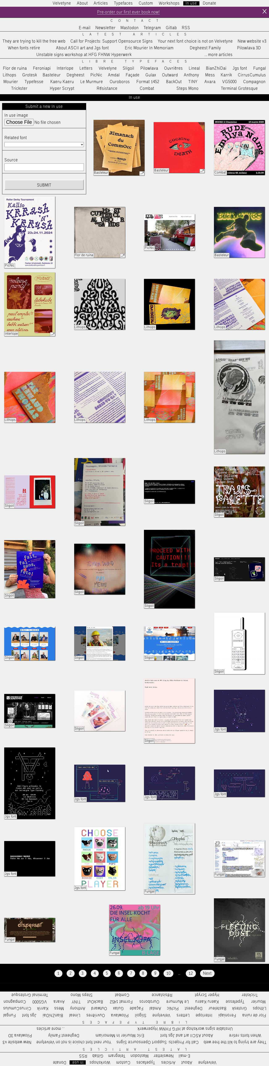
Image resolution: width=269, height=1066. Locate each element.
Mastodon (129, 28)
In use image (16, 115)
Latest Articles (137, 34)
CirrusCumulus (252, 75)
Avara (210, 82)
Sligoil (128, 68)
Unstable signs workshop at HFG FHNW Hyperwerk (84, 55)
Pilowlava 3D (249, 48)
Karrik (226, 75)
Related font (15, 138)
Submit (44, 185)
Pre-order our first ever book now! (128, 12)
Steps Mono (188, 88)
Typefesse (34, 82)
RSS (186, 28)
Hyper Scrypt (62, 88)
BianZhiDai (216, 68)
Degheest (75, 75)
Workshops (169, 3)
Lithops (9, 75)
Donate (209, 3)
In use (191, 3)
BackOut (174, 82)
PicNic (96, 75)
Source (11, 160)
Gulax (150, 75)
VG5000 (229, 82)
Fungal (259, 68)
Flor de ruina (15, 68)
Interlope (65, 68)
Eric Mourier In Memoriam (149, 48)
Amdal (114, 75)
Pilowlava (149, 68)
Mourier (10, 82)
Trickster (19, 88)
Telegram (152, 28)
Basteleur (52, 75)
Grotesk (29, 75)
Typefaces (123, 3)
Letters (86, 68)
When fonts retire (24, 48)
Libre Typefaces (137, 61)
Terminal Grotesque (239, 88)
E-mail (85, 28)
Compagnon (254, 82)
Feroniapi (42, 68)
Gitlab (171, 28)
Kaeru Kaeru (62, 82)
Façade (133, 75)
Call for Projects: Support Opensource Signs (111, 41)
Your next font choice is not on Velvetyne (195, 41)
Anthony (191, 75)
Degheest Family (205, 48)
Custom (146, 3)
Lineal (194, 68)
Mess (210, 75)
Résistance (107, 88)
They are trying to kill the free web (34, 41)
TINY (193, 82)
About (82, 3)
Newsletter (105, 28)
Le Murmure (91, 82)
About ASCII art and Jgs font (82, 48)
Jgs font (240, 68)
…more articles (218, 55)
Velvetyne (62, 3)
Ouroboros (120, 82)
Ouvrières (173, 68)
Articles (101, 3)
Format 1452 (147, 82)
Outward (170, 75)
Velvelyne (108, 68)
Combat (147, 88)
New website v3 (252, 41)
